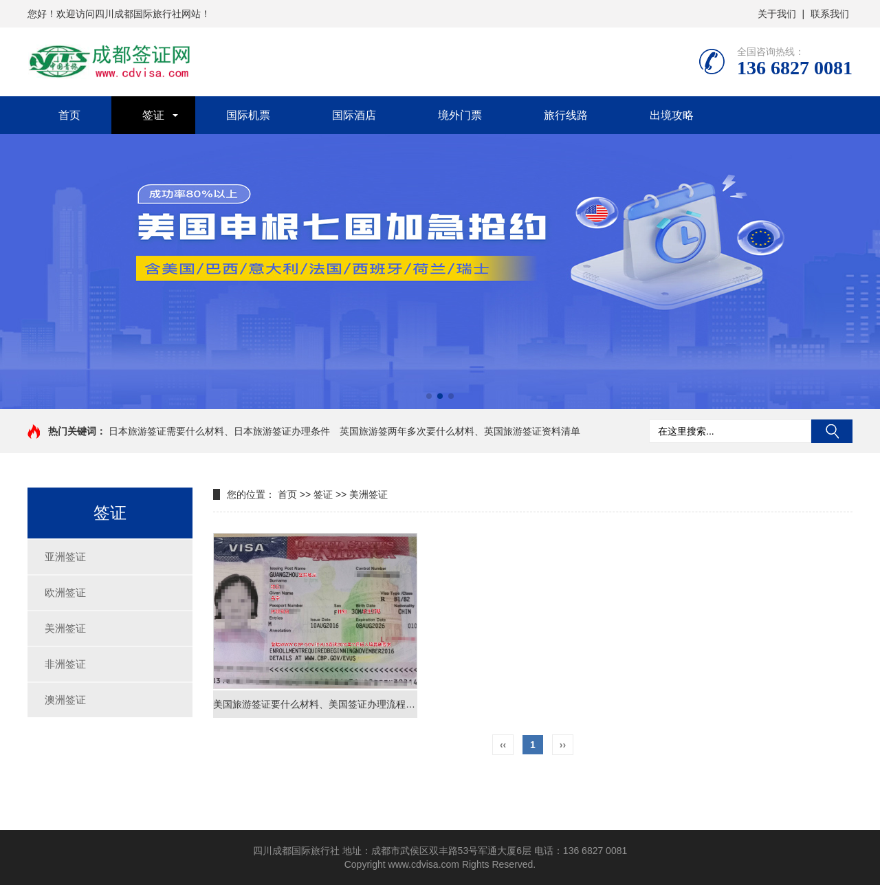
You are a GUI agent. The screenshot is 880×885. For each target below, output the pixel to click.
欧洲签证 (65, 592)
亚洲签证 (65, 556)
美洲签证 (65, 628)
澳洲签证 (65, 700)
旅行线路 (566, 115)
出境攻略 (672, 115)
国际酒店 (354, 115)
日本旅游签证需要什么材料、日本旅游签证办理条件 (219, 431)
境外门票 (460, 115)
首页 (69, 115)
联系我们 (830, 13)
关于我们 (777, 13)
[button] (429, 396)
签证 (153, 115)
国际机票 (248, 115)
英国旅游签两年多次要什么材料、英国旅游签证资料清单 (460, 431)
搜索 (831, 431)
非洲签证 (65, 664)
